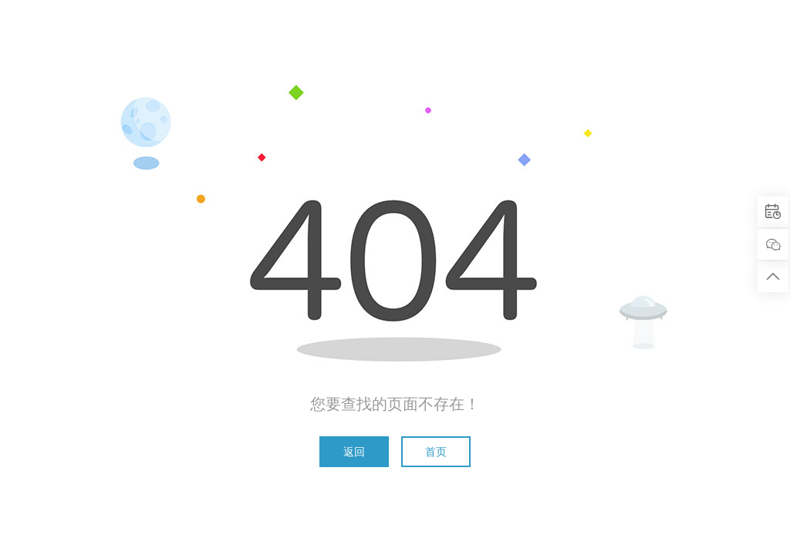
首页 (436, 452)
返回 (354, 452)
